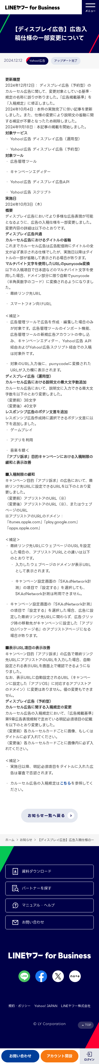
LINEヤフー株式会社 (76, 1005)
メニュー (90, 7)
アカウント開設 (59, 1056)
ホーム (10, 839)
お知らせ (26, 839)
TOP (88, 1025)
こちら (65, 783)
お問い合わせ (20, 1056)
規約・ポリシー (19, 1005)
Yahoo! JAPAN (45, 1005)
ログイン (89, 1059)
